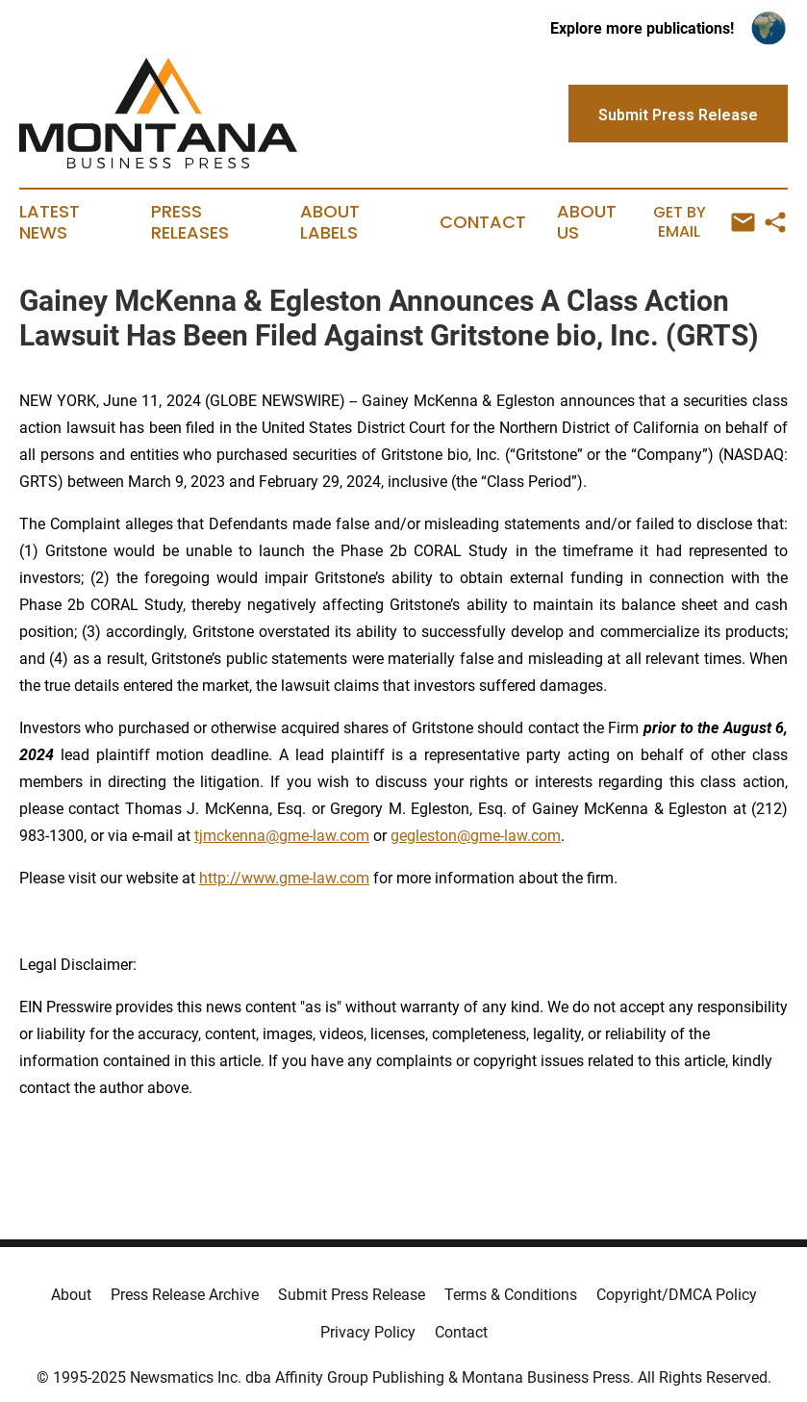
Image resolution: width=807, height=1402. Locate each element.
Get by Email (704, 222)
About (71, 1295)
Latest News (49, 222)
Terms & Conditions (510, 1295)
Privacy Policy (368, 1332)
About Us (587, 222)
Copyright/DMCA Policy (676, 1295)
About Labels (330, 222)
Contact (483, 222)
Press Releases (190, 222)
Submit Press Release (351, 1295)
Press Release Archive (185, 1295)
